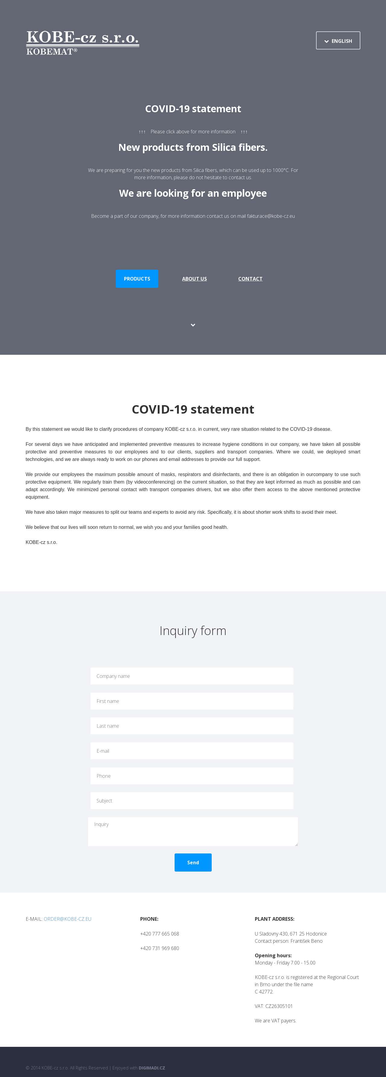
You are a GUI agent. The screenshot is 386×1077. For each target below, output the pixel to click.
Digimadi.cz (152, 1056)
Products (137, 278)
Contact (250, 278)
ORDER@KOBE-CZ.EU (67, 907)
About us (194, 278)
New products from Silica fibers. (193, 147)
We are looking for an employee (193, 192)
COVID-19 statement (193, 108)
